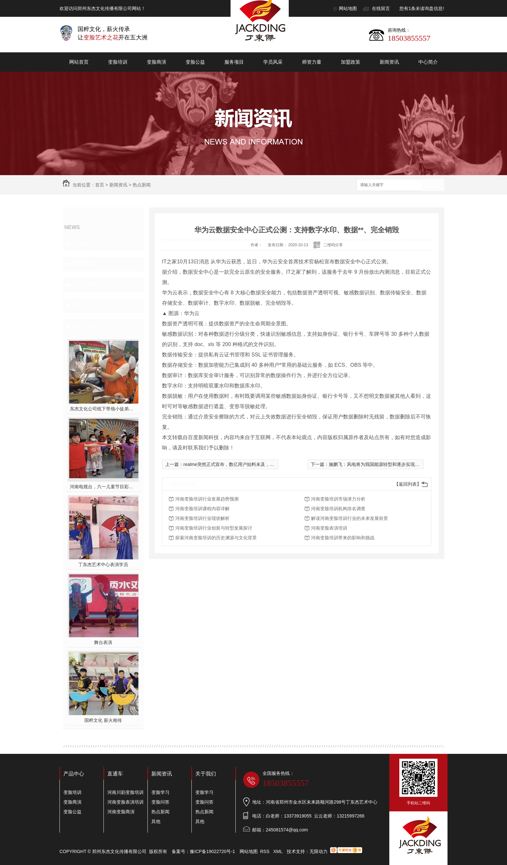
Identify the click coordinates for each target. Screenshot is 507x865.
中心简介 (428, 62)
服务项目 (234, 62)
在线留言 (381, 8)
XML (278, 851)
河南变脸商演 (121, 811)
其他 (78, 305)
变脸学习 (84, 243)
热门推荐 (84, 326)
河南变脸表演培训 (329, 528)
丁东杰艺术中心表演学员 (103, 564)
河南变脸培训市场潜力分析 (338, 498)
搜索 (433, 185)
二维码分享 (333, 245)
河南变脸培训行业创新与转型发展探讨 (213, 528)
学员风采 (273, 62)
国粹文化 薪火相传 (103, 720)
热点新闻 (142, 184)
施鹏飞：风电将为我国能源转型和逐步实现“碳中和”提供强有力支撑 (396, 464)
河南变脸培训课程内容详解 (202, 508)
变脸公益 (195, 62)
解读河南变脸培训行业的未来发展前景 (349, 518)
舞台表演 (103, 642)
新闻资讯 (389, 62)
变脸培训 (117, 62)
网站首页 (79, 62)
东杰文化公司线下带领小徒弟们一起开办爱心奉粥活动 (103, 408)
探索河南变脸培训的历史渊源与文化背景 (216, 537)
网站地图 (348, 8)
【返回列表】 (407, 484)
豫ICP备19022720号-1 (212, 851)
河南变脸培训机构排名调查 (338, 508)
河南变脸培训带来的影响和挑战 (342, 537)
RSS (265, 851)
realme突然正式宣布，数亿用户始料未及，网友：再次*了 (240, 464)
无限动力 (318, 851)
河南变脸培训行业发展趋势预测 (207, 498)
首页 (99, 184)
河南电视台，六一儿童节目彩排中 (103, 486)
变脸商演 (156, 62)
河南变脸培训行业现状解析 (202, 518)
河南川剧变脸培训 (125, 792)
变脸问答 (84, 264)
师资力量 (311, 62)
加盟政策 (350, 62)
